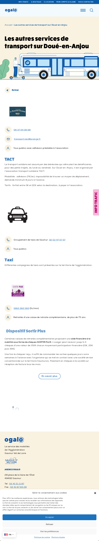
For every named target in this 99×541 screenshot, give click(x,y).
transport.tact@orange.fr (27, 139)
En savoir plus (49, 376)
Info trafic (24, 2)
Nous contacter (85, 2)
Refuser (49, 524)
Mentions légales (58, 537)
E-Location (49, 2)
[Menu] (83, 9)
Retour (12, 90)
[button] (95, 493)
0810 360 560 (21, 308)
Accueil (8, 25)
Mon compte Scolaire (66, 2)
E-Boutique (36, 2)
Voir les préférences (49, 531)
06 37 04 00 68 (22, 130)
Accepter (49, 517)
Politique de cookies (42, 537)
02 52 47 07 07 (57, 240)
